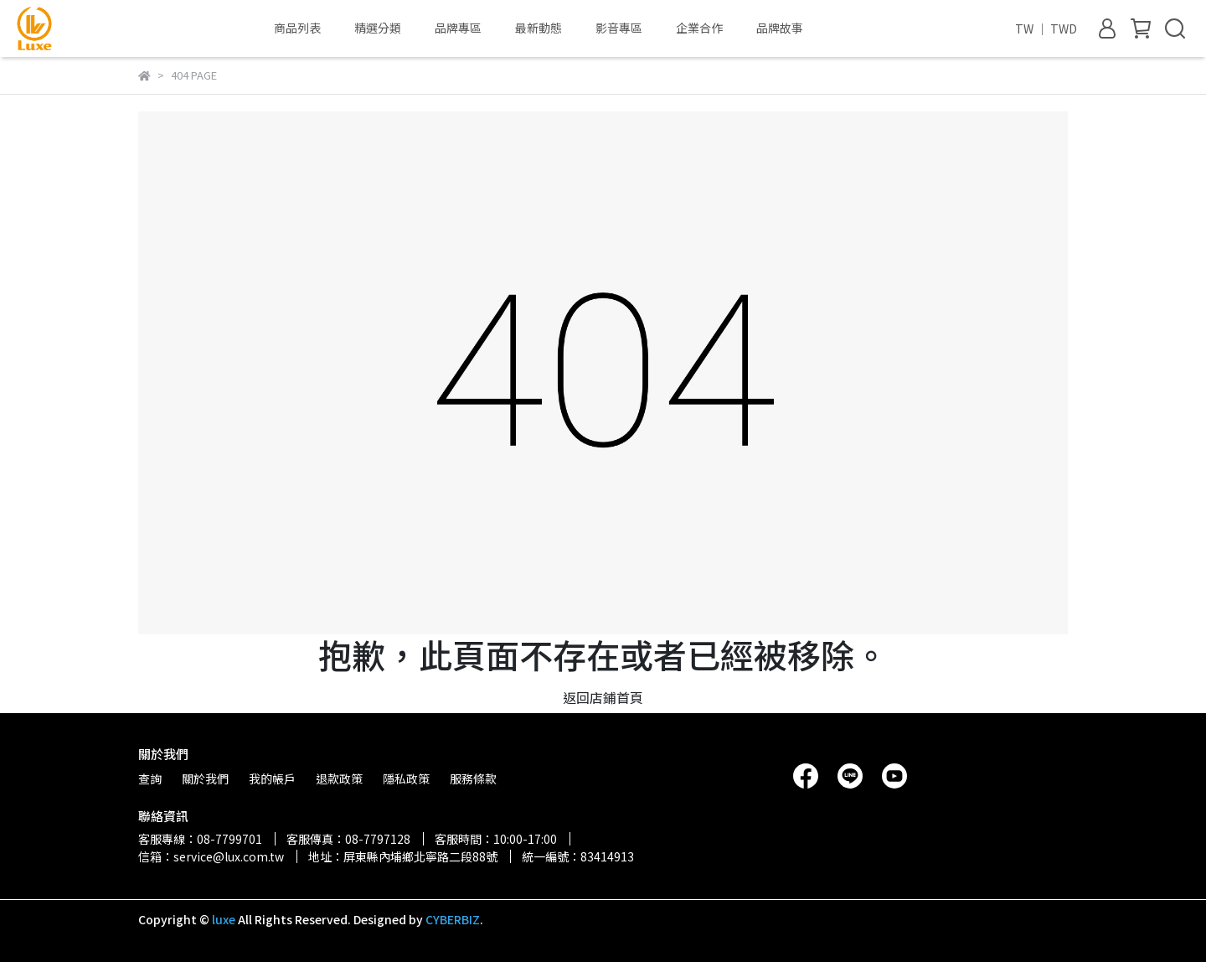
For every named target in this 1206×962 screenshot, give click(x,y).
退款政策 (339, 778)
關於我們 (205, 778)
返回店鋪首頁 (603, 697)
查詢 (150, 778)
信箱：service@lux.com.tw (211, 856)
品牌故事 (779, 27)
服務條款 (473, 778)
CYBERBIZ (452, 919)
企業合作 (699, 27)
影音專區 (618, 27)
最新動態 (538, 27)
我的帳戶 (272, 778)
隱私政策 (406, 778)
